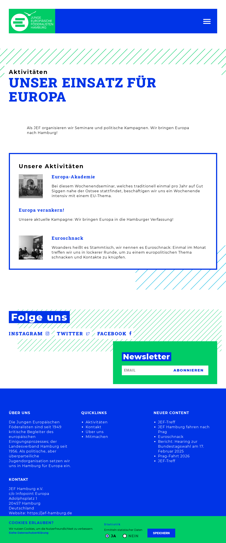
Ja (113, 536)
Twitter (73, 333)
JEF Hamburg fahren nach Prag (184, 429)
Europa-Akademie (73, 176)
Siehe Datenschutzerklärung (28, 532)
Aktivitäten (97, 422)
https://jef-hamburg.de (49, 513)
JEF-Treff (166, 422)
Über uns (95, 432)
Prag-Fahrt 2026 (174, 456)
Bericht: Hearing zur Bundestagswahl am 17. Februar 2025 (181, 446)
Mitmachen (97, 437)
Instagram (29, 333)
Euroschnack (68, 238)
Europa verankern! (41, 210)
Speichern (161, 533)
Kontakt (94, 427)
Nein (133, 536)
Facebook (114, 333)
